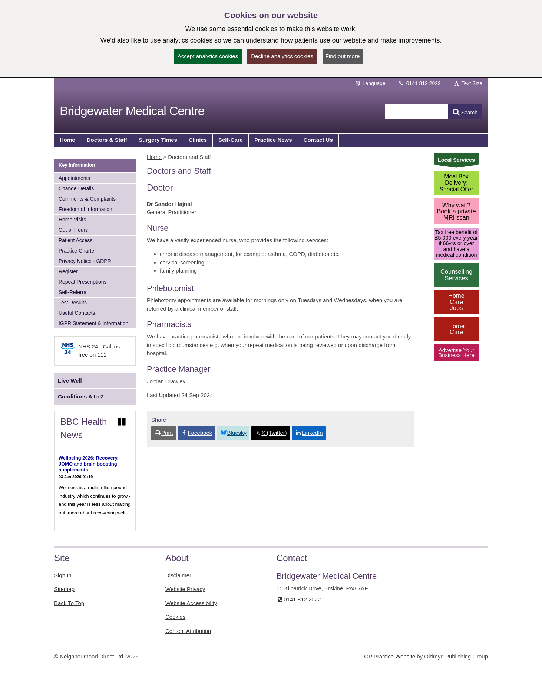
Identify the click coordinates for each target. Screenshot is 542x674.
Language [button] (370, 83)
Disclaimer (178, 575)
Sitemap (64, 589)
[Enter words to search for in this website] (416, 111)
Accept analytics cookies (208, 56)
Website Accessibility (191, 603)
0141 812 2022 (419, 83)
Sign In (63, 575)
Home (154, 157)
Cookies (175, 617)
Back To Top (69, 603)
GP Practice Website (389, 656)
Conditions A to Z (81, 396)
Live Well (70, 380)
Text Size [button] (467, 83)
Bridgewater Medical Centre (132, 111)
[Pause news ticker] (121, 421)
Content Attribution (188, 631)
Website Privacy (185, 589)
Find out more (342, 56)
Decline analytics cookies (282, 56)
